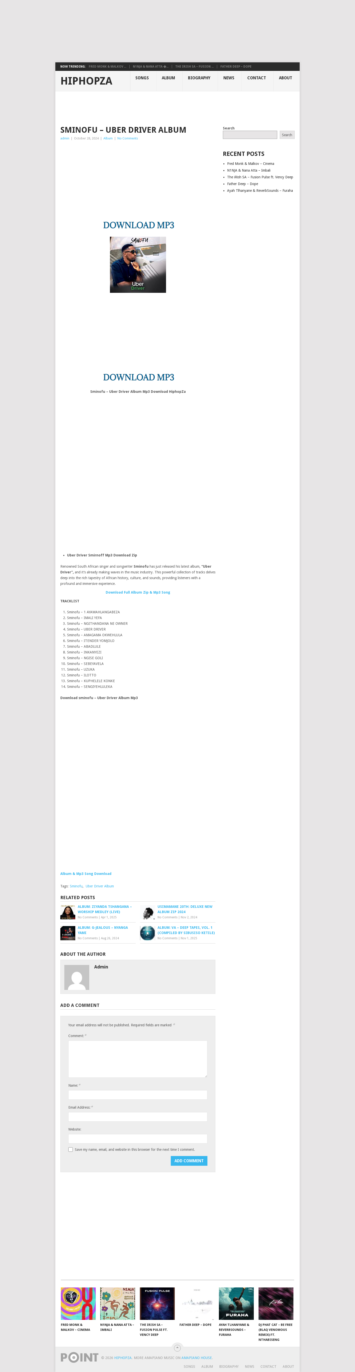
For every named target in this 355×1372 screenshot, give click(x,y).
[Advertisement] (121, 31)
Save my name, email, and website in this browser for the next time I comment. (135, 1150)
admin (64, 138)
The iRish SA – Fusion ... (194, 66)
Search (229, 128)
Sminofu (76, 886)
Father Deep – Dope (236, 66)
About (285, 78)
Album (168, 78)
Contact (256, 78)
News (228, 78)
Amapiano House (196, 1358)
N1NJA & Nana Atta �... (151, 66)
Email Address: (80, 1107)
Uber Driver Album (100, 886)
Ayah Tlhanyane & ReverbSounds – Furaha (260, 191)
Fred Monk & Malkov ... (107, 66)
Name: (74, 1085)
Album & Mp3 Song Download (85, 874)
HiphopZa (86, 81)
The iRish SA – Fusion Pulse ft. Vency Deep (260, 177)
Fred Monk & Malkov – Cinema (250, 164)
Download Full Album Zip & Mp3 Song (138, 592)
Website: (74, 1129)
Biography (199, 78)
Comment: (77, 1035)
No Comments (127, 138)
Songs (142, 78)
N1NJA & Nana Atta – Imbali (248, 170)
